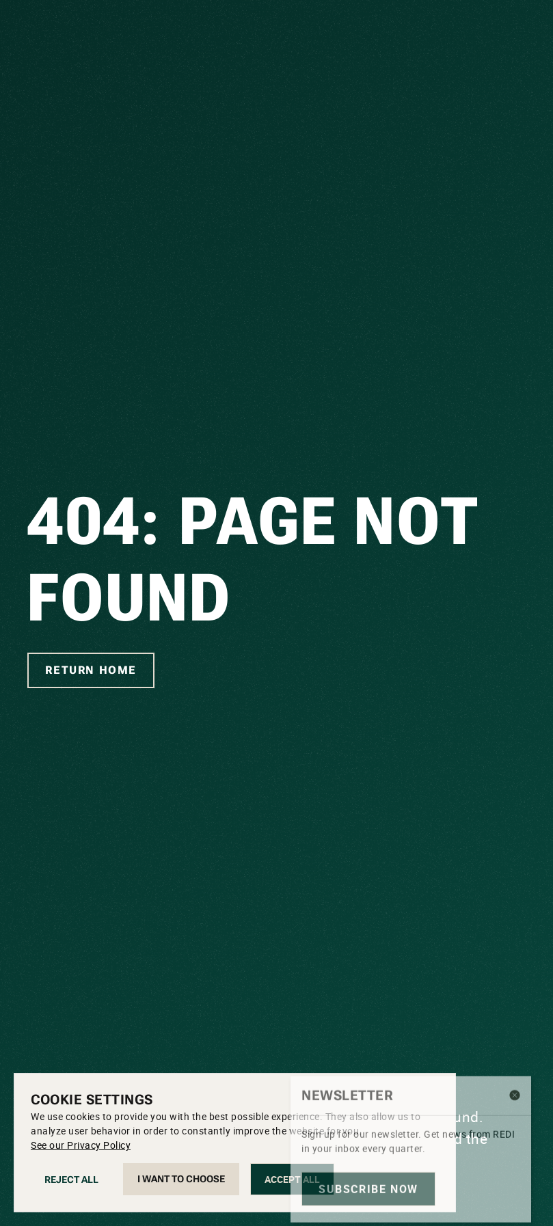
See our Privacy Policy (81, 1145)
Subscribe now (368, 1139)
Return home (91, 670)
